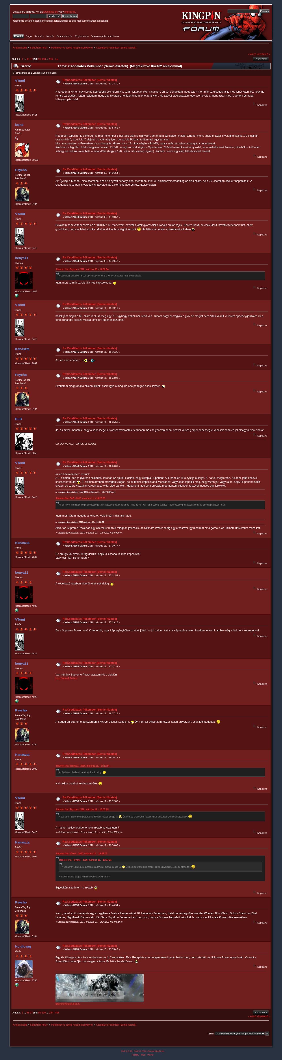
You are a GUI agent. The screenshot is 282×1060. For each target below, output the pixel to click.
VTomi (20, 80)
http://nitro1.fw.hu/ (66, 678)
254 (51, 59)
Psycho (21, 170)
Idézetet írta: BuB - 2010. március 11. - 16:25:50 (80, 498)
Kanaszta (22, 349)
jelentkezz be (50, 11)
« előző (252, 54)
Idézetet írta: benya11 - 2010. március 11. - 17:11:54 (82, 766)
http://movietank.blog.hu (68, 1003)
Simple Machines (156, 1051)
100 (44, 59)
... (25, 59)
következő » (263, 54)
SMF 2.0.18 (126, 1051)
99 (39, 59)
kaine (19, 125)
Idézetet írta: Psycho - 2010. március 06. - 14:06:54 (82, 269)
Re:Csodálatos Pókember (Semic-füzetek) (90, 80)
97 (31, 59)
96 (27, 59)
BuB (18, 419)
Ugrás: (211, 1033)
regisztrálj (69, 11)
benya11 (21, 258)
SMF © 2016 (140, 1051)
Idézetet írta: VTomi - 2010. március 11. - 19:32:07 (81, 853)
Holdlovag (23, 946)
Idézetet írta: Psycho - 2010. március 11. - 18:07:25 (82, 809)
